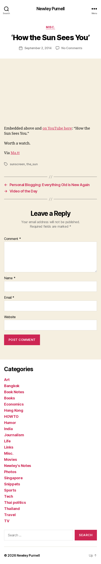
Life (7, 441)
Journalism (14, 435)
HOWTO (11, 416)
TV (6, 521)
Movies (10, 459)
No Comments (71, 48)
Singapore (13, 478)
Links (8, 447)
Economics (14, 404)
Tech (8, 496)
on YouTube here (57, 128)
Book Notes (14, 392)
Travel (10, 515)
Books (9, 398)
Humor (10, 422)
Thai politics (15, 502)
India (8, 429)
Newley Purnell (50, 9)
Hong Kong (13, 410)
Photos (10, 472)
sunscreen (17, 164)
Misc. (50, 27)
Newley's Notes (17, 465)
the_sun (32, 164)
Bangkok (11, 386)
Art (7, 380)
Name (9, 278)
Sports (10, 490)
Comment (12, 239)
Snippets (12, 484)
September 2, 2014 (38, 48)
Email (9, 298)
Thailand (12, 508)
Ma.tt (15, 153)
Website (10, 317)
